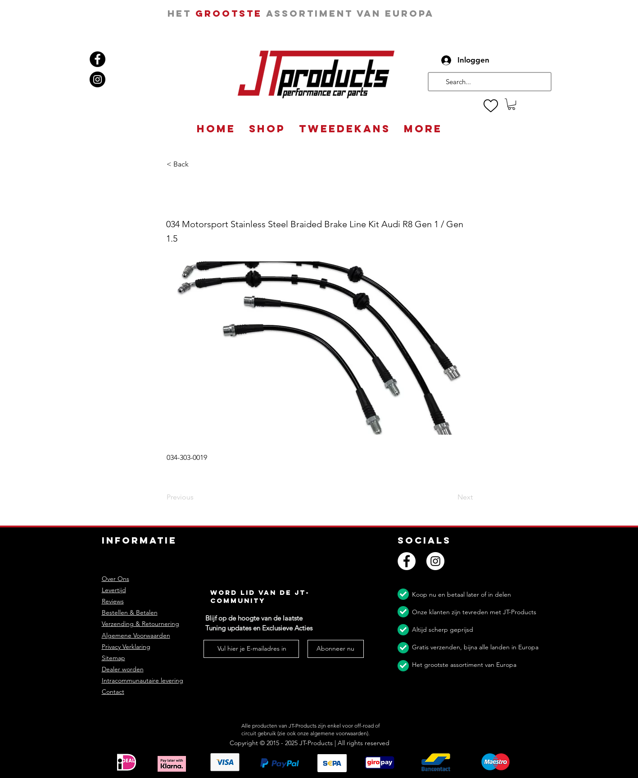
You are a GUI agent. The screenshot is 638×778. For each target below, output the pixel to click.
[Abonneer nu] (336, 649)
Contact (113, 692)
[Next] (450, 498)
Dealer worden (123, 669)
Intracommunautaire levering (142, 680)
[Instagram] (97, 79)
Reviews (113, 601)
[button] (511, 104)
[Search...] (489, 81)
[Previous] (196, 498)
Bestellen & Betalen (130, 612)
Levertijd (114, 590)
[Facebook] (97, 59)
